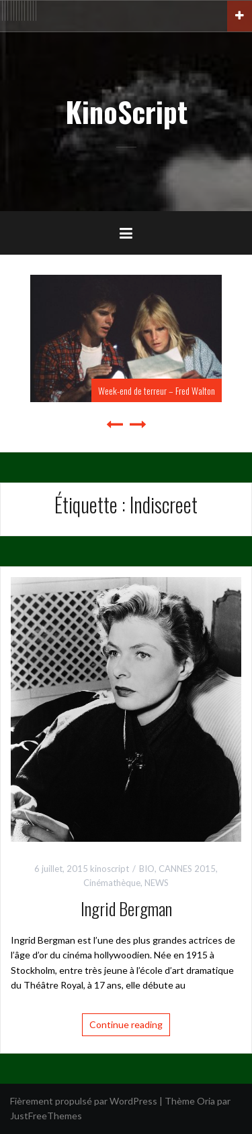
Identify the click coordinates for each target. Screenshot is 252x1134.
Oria (206, 1101)
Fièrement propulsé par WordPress (83, 1101)
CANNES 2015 (187, 868)
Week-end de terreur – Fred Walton (156, 390)
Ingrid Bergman (126, 908)
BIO (147, 868)
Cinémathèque (111, 882)
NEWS (156, 882)
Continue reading (126, 1024)
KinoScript (126, 111)
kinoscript (109, 868)
